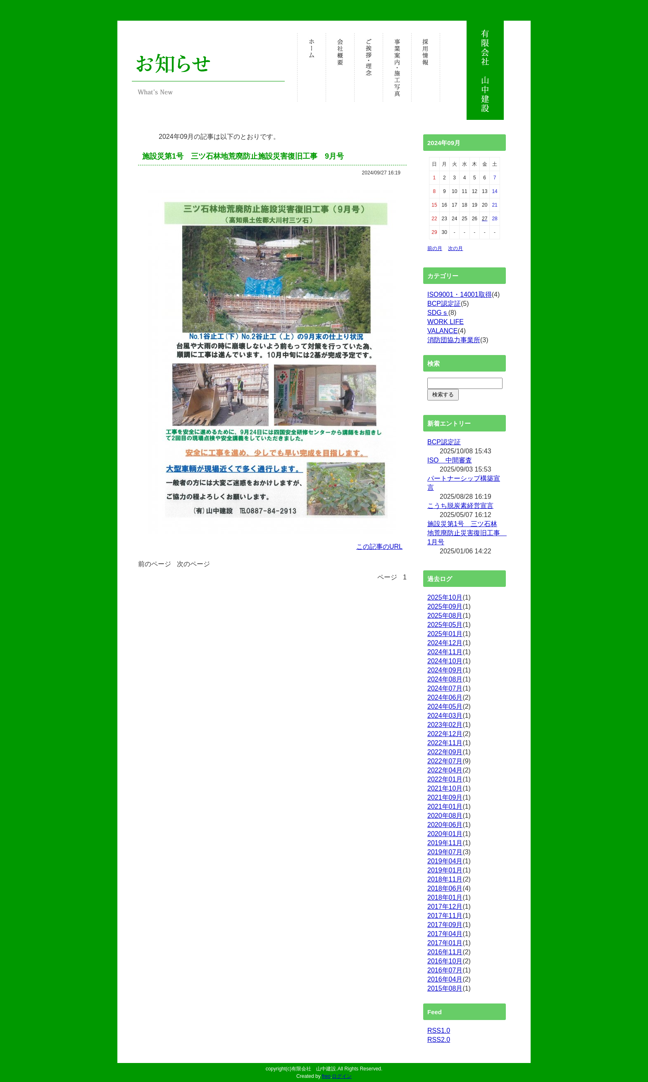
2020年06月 (444, 824)
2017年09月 (444, 924)
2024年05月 (444, 706)
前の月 (434, 248)
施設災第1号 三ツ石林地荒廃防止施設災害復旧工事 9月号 (243, 156)
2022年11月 (444, 742)
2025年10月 (444, 597)
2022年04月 (444, 770)
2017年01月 (444, 942)
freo (326, 1076)
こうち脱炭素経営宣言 (460, 505)
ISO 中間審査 (449, 460)
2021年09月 (444, 797)
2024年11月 (444, 651)
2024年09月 (444, 670)
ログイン (342, 1076)
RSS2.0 (438, 1039)
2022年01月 (444, 779)
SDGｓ (437, 312)
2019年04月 (444, 861)
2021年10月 (444, 788)
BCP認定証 (444, 303)
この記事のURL (379, 546)
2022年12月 (444, 733)
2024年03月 (444, 715)
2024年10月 (444, 661)
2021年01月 (444, 806)
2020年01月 (444, 833)
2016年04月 (444, 979)
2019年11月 (444, 842)
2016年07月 (444, 970)
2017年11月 (444, 915)
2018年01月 (444, 897)
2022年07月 (444, 761)
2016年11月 (444, 952)
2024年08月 (444, 679)
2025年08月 (444, 615)
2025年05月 (444, 624)
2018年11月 (444, 879)
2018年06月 (444, 888)
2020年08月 (444, 815)
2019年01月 (444, 870)
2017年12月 (444, 906)
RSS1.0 (438, 1030)
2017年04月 (444, 933)
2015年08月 (444, 988)
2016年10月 (444, 961)
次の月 (455, 248)
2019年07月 (444, 852)
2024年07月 (444, 688)
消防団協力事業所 (453, 339)
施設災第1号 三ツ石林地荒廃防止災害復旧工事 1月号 (467, 533)
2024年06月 (444, 697)
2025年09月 (444, 606)
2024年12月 (444, 642)
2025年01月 (444, 633)
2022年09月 (444, 751)
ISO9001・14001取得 (459, 294)
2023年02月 (444, 724)
